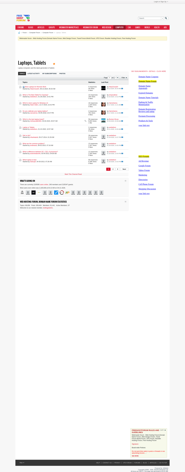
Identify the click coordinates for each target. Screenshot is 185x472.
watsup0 (33, 162)
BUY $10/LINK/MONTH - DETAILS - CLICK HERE (149, 71)
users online (44, 184)
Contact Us (107, 463)
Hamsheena (113, 103)
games (137, 27)
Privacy (117, 463)
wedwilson (33, 97)
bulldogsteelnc (48, 208)
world (147, 27)
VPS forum (127, 463)
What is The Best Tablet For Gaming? (35, 95)
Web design (106, 27)
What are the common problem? (34, 143)
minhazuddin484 (35, 121)
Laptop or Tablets (28, 127)
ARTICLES (41, 27)
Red (22, 463)
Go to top (163, 463)
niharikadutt (34, 137)
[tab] (22, 73)
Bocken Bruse (114, 119)
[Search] (151, 18)
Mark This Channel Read (73, 174)
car (129, 27)
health (156, 27)
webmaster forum (90, 27)
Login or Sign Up (161, 2)
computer (119, 27)
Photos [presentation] (62, 73)
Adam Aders (34, 105)
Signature (135, 444)
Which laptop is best (29, 160)
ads (165, 27)
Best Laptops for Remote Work (35, 87)
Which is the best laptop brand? (33, 119)
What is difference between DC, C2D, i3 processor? (40, 152)
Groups (52, 27)
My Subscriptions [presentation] (50, 73)
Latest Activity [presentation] (33, 73)
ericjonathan (113, 95)
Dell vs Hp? (26, 135)
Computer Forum (34, 32)
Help (98, 463)
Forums (21, 27)
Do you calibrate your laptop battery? (35, 111)
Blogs (30, 27)
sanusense (34, 113)
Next (124, 169)
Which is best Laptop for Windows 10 (35, 103)
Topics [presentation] (22, 73)
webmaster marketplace (69, 27)
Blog (145, 463)
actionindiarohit (35, 153)
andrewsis (33, 145)
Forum (25, 32)
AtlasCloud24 (34, 89)
